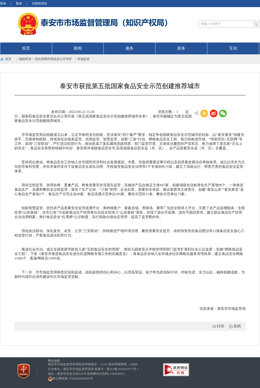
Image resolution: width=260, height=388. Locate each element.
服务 (130, 48)
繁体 (19, 3)
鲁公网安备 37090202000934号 (70, 378)
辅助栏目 (25, 59)
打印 (220, 326)
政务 (181, 48)
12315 (134, 364)
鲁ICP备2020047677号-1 (123, 369)
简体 (3, 3)
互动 (233, 48)
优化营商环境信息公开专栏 (53, 59)
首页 (26, 48)
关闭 (237, 326)
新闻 (78, 48)
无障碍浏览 (39, 3)
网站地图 (54, 360)
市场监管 (83, 59)
